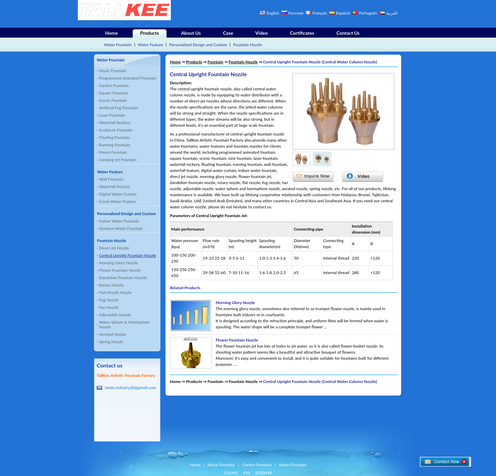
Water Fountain (118, 44)
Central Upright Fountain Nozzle (127, 255)
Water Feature (150, 44)
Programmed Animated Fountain (127, 78)
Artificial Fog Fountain (118, 107)
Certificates (302, 33)
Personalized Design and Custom (198, 44)
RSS (246, 472)
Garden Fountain (114, 85)
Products (149, 33)
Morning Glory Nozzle (118, 262)
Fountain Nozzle (248, 44)
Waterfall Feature (114, 186)
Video (261, 33)
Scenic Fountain (113, 100)
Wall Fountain (111, 179)
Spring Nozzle (111, 341)
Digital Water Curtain (117, 194)
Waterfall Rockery (115, 122)
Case (228, 33)
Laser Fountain (112, 115)
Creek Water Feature (117, 201)
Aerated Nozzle (112, 334)
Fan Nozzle (108, 307)
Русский (296, 13)
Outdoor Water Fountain (121, 228)
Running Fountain (114, 144)
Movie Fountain (113, 152)
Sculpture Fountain (115, 129)
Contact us (109, 365)
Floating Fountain (114, 137)
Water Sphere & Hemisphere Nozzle (124, 324)
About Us (190, 33)
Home (111, 33)
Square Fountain (113, 92)
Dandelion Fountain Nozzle (123, 277)
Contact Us (348, 33)
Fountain (215, 61)
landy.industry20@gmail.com (130, 387)
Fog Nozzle (109, 299)
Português (368, 13)
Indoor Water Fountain (119, 221)
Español (343, 13)
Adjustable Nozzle (115, 314)
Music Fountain (112, 70)
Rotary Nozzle (111, 285)
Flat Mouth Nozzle (115, 292)
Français (319, 13)
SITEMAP (263, 472)
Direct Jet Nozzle (114, 247)
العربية (391, 13)
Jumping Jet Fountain (117, 159)
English (273, 13)
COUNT (231, 472)
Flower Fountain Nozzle (120, 270)
